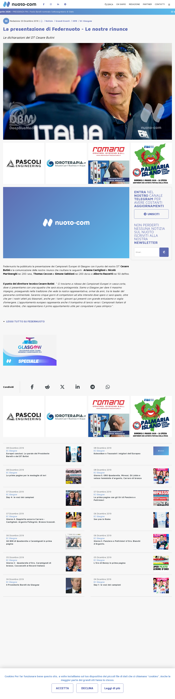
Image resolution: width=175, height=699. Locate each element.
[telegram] (93, 387)
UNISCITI (151, 214)
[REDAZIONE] (134, 5)
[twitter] (62, 387)
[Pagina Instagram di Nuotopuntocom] (50, 4)
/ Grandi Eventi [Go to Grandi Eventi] (61, 21)
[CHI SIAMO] (121, 5)
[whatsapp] (108, 387)
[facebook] (32, 387)
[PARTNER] (147, 5)
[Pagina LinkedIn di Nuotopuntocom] (58, 4)
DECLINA (87, 688)
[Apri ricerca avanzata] (109, 4)
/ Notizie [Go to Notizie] (48, 21)
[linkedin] (78, 387)
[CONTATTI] (159, 5)
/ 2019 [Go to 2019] (73, 21)
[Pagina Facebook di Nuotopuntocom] (43, 4)
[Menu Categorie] (169, 4)
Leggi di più (112, 688)
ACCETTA (62, 688)
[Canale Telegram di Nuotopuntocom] (65, 4)
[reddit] (47, 387)
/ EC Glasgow (84, 21)
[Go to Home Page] (41, 21)
